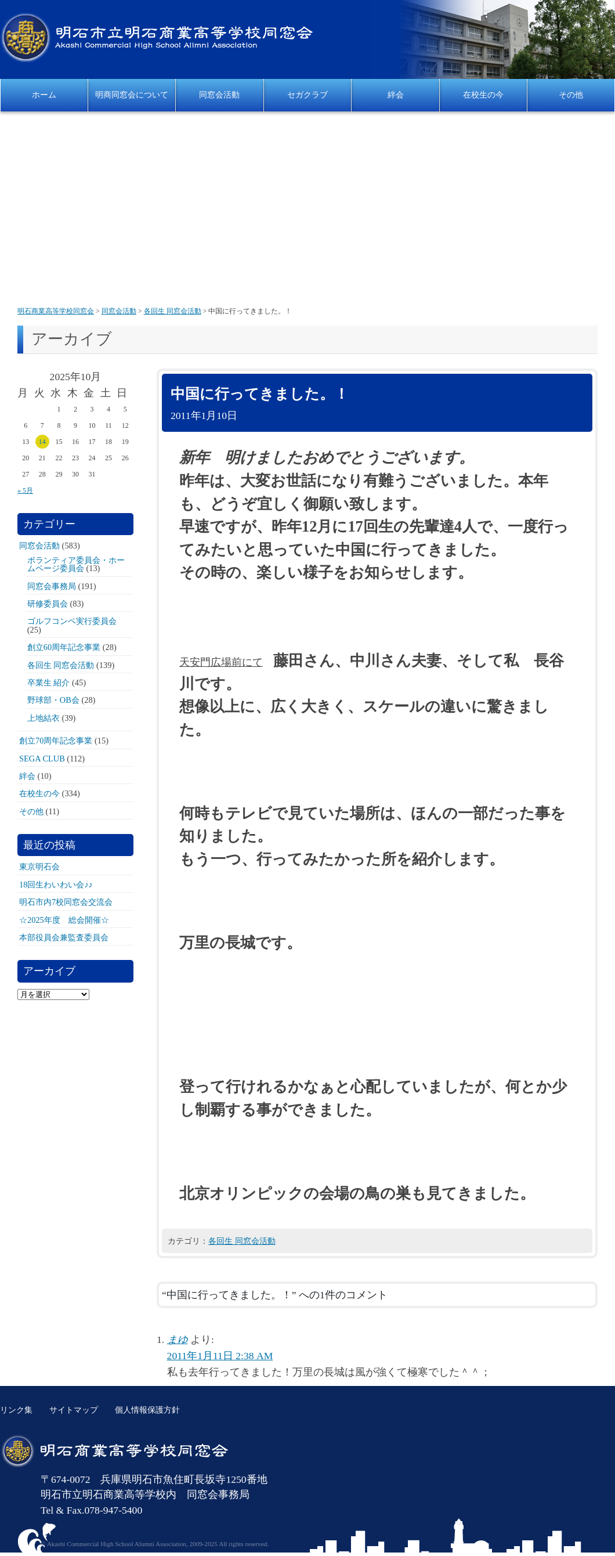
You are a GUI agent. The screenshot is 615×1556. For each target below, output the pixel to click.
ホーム (44, 94)
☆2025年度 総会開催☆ (64, 920)
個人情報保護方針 (147, 1409)
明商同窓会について (131, 94)
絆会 (396, 94)
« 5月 (25, 490)
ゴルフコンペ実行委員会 (72, 621)
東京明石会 (39, 866)
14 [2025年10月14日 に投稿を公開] (42, 442)
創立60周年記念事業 (63, 647)
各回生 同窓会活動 (242, 1240)
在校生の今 (483, 94)
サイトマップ (73, 1409)
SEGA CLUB (42, 758)
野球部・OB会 (53, 700)
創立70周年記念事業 (55, 740)
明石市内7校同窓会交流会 (66, 902)
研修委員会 (47, 603)
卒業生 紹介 (48, 682)
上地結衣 (43, 718)
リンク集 (16, 1409)
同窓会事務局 (51, 586)
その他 (571, 94)
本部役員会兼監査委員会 (63, 937)
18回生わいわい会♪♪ (56, 884)
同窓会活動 (219, 94)
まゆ (177, 1339)
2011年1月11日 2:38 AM (220, 1356)
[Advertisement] (307, 210)
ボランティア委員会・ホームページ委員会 (76, 564)
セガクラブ (307, 94)
